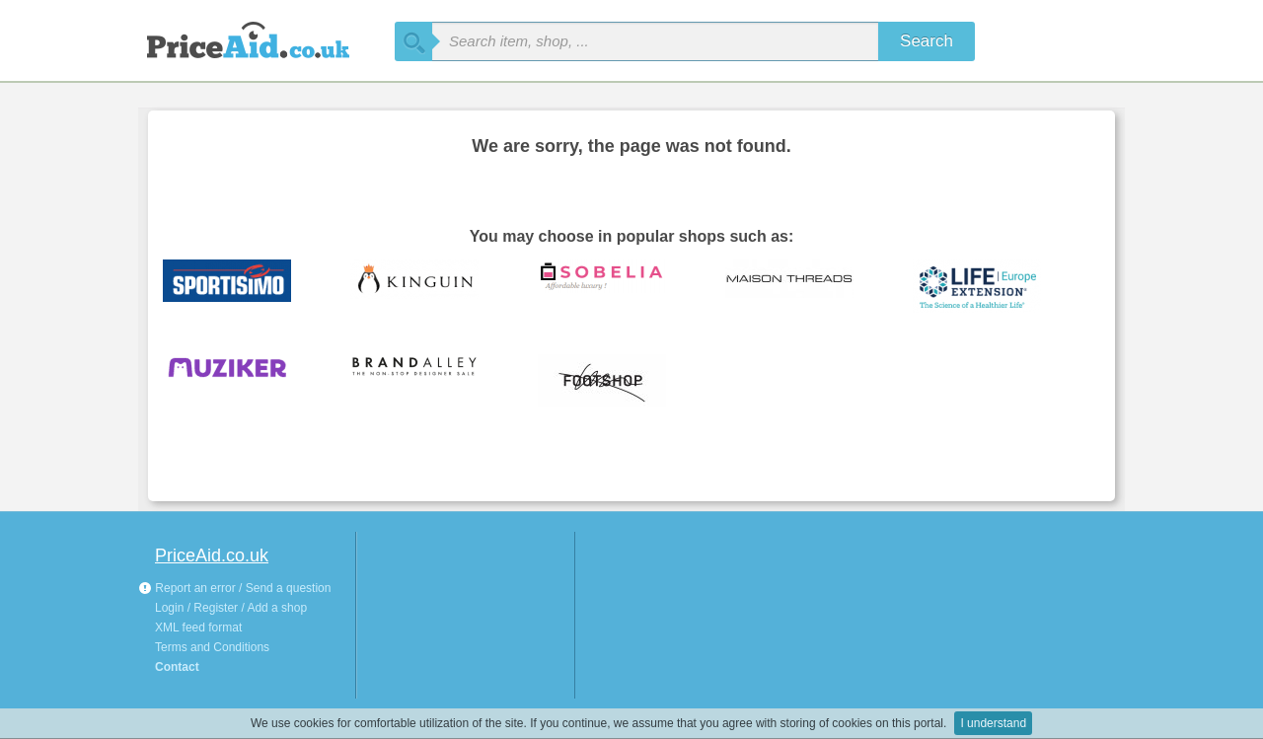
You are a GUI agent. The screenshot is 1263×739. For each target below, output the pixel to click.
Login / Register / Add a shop (231, 608)
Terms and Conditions (212, 647)
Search (926, 41)
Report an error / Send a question (234, 588)
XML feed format (198, 627)
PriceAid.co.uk (211, 555)
